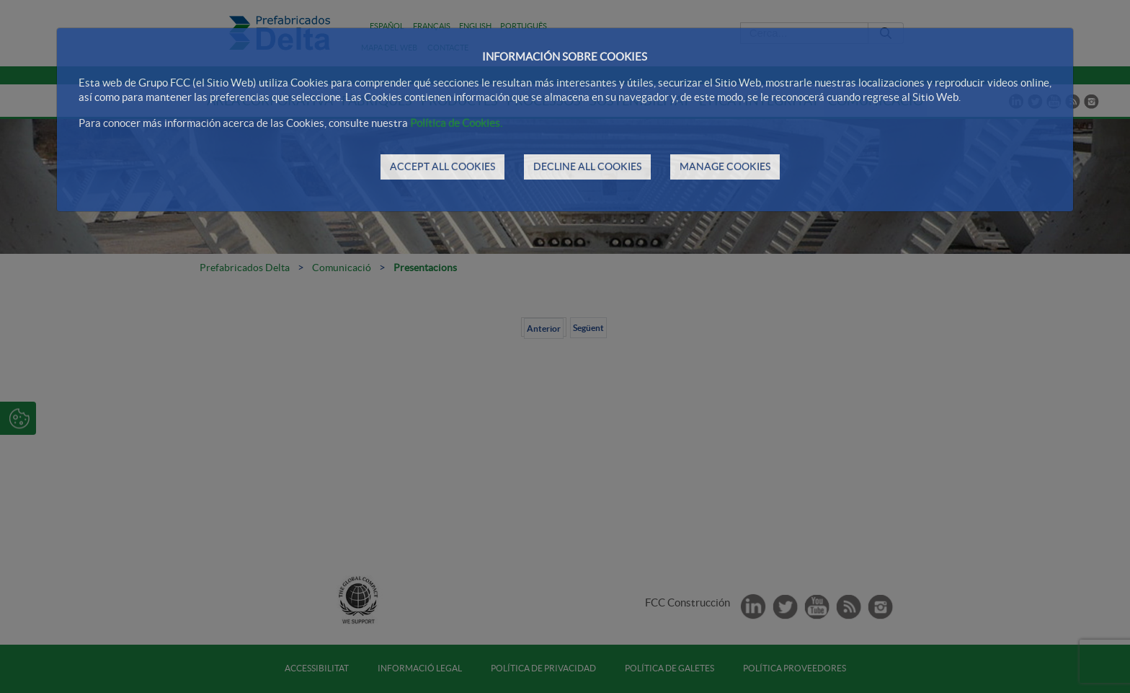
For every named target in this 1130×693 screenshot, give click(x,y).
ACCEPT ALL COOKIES (442, 166)
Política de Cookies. (456, 123)
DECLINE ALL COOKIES (587, 166)
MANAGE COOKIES (725, 166)
